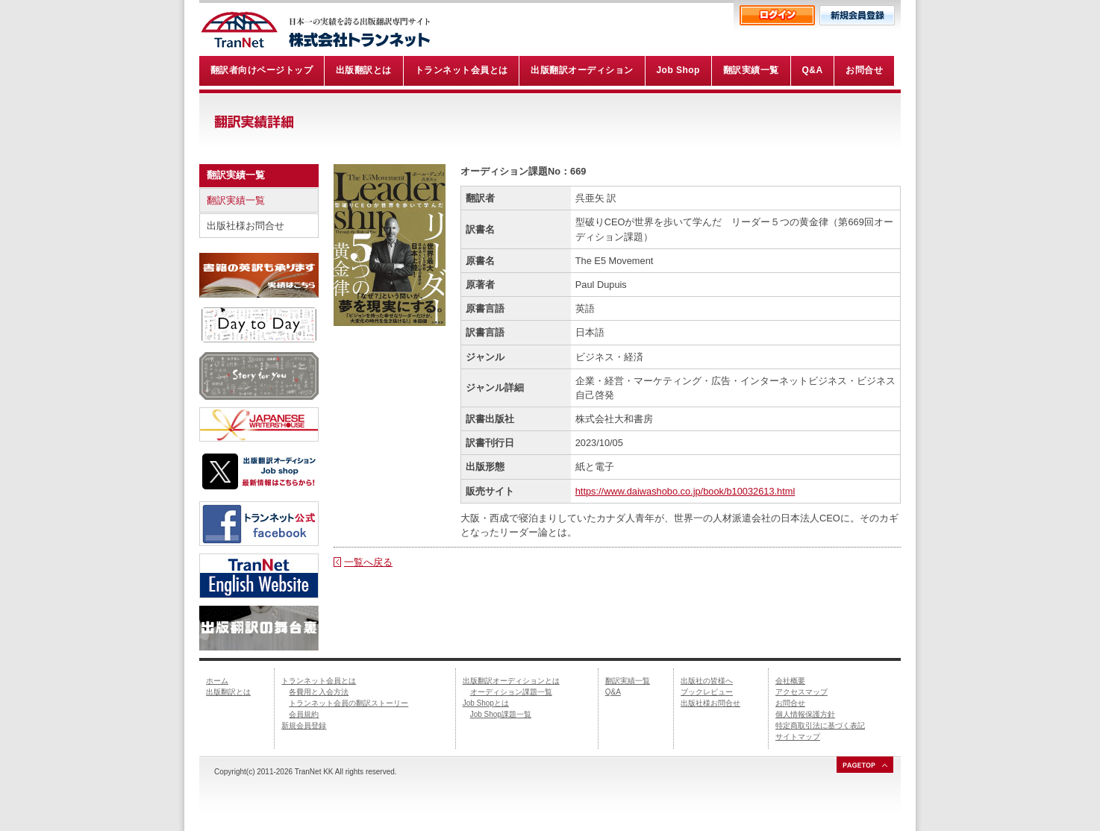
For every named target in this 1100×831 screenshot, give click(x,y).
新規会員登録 (303, 725)
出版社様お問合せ (245, 225)
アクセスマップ (801, 692)
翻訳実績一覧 (236, 200)
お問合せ (790, 703)
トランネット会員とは (318, 681)
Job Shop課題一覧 (500, 714)
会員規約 (304, 714)
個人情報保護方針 (805, 714)
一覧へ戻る (368, 562)
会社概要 (790, 681)
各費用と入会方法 (319, 692)
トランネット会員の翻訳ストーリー (348, 703)
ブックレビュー (707, 692)
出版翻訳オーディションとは (511, 681)
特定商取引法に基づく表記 (820, 725)
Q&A (613, 692)
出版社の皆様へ (707, 681)
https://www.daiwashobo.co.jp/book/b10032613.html (685, 491)
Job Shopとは (486, 703)
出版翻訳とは (228, 692)
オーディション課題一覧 (511, 692)
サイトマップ (797, 737)
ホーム (217, 681)
